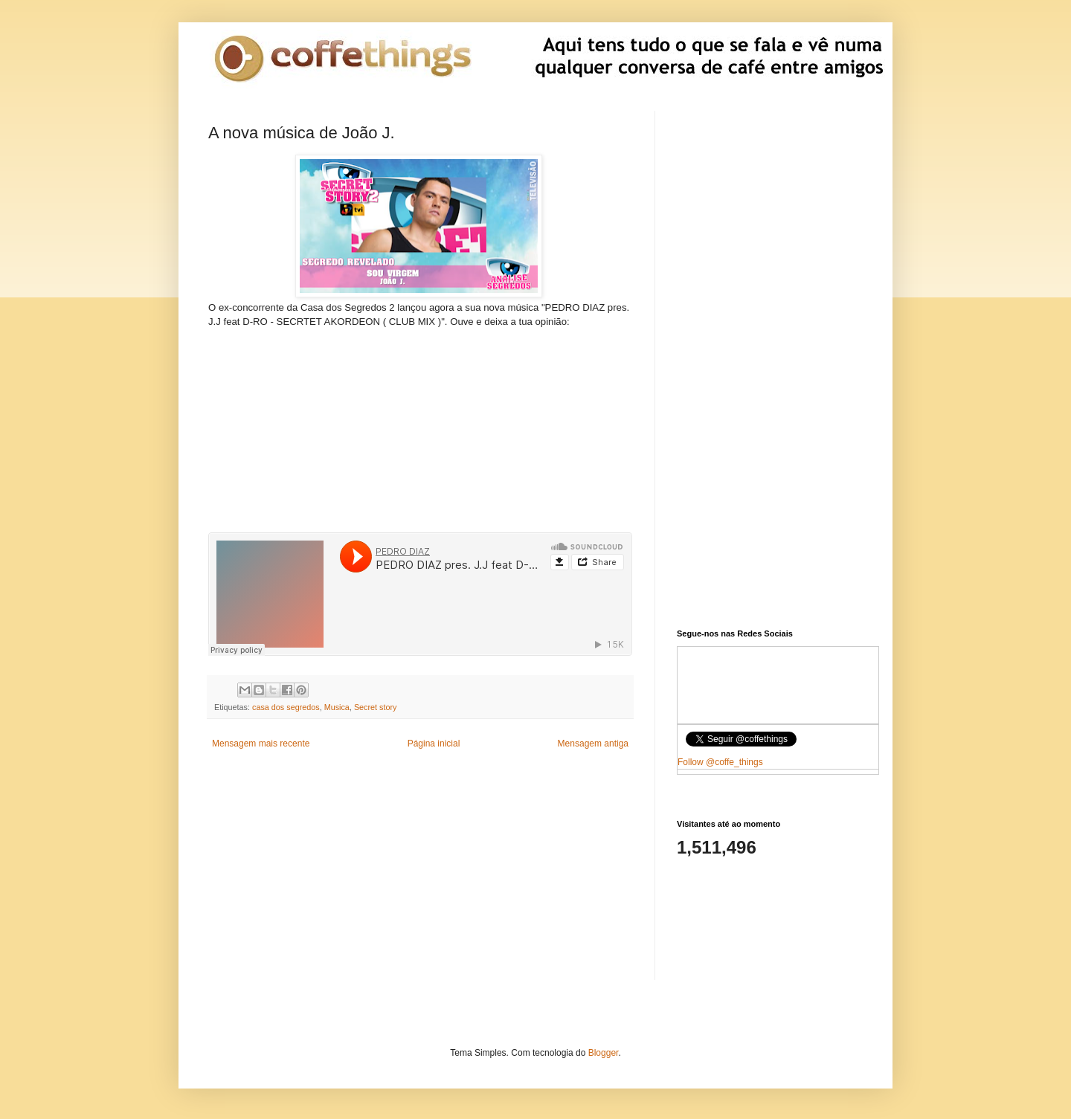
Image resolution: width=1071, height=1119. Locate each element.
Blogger (603, 1053)
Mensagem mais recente (260, 743)
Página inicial (434, 743)
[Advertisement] (420, 422)
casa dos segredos (286, 707)
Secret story (375, 707)
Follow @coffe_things (720, 762)
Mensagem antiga (593, 743)
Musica (337, 707)
